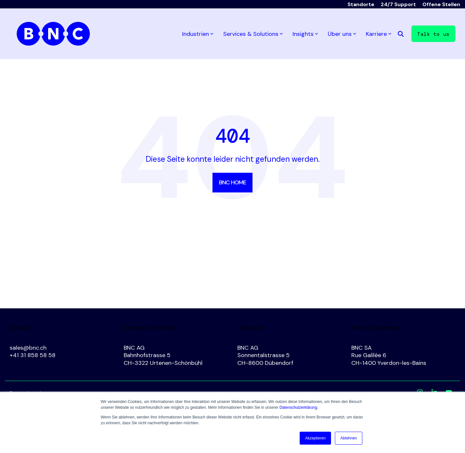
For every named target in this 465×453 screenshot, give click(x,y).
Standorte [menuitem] (360, 4)
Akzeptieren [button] (315, 438)
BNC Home (232, 182)
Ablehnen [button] (348, 438)
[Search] (401, 34)
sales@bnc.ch (28, 348)
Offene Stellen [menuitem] (441, 4)
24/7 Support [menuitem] (398, 4)
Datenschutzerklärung (298, 407)
